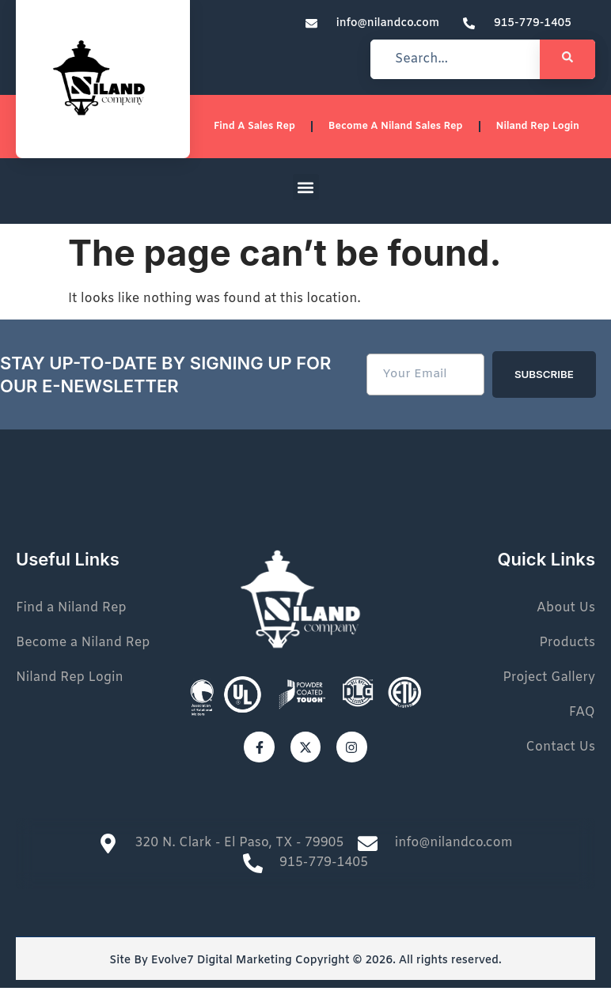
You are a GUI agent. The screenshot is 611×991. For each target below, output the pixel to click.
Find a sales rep (263, 129)
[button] (306, 192)
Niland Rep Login (539, 129)
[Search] (567, 59)
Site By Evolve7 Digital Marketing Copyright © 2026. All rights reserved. (305, 964)
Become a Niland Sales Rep (401, 129)
